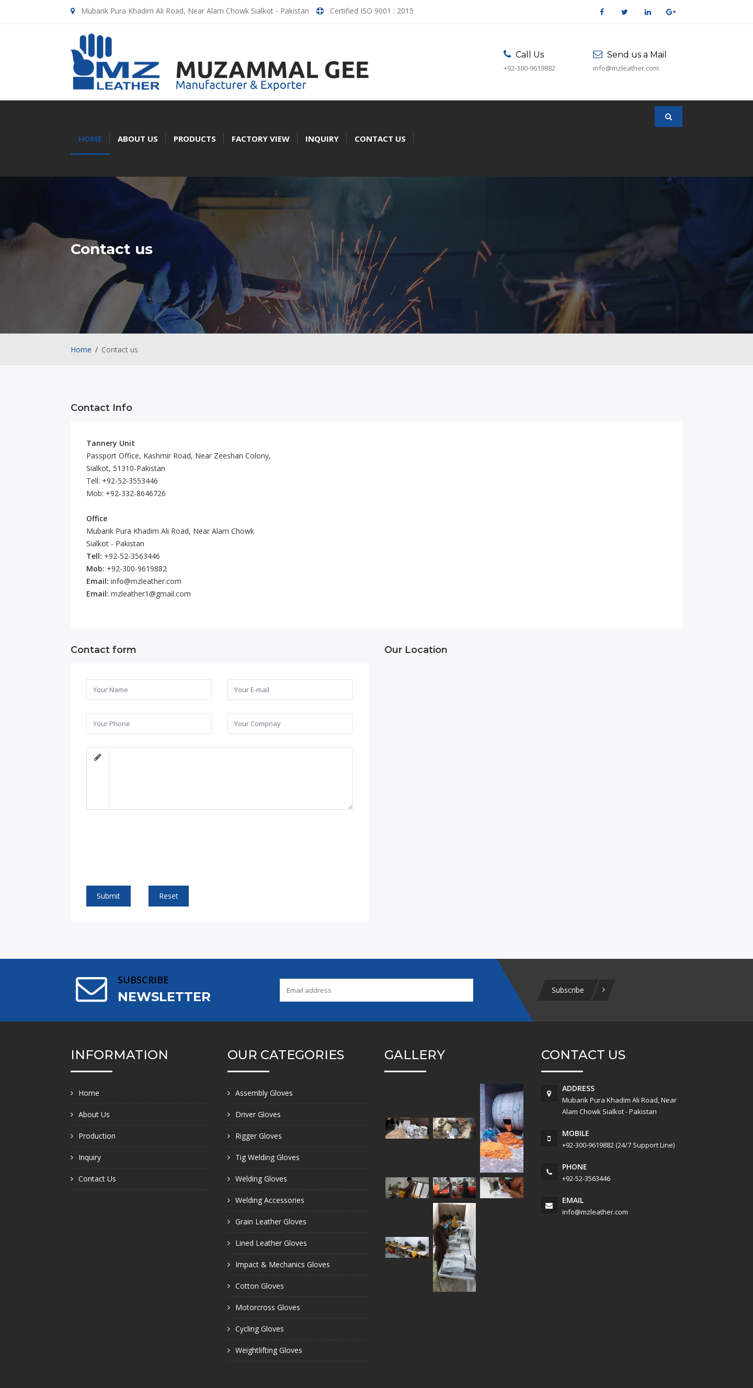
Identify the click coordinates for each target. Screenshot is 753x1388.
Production (97, 1092)
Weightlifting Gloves (268, 1306)
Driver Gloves (258, 1070)
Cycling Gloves (259, 1285)
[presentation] (165, 810)
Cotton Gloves (259, 1242)
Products (195, 116)
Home (90, 116)
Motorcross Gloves (267, 1263)
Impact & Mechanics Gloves (282, 1220)
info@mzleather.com (146, 538)
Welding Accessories (269, 1156)
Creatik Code (654, 1368)
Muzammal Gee (196, 1368)
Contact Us (380, 116)
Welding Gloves (261, 1135)
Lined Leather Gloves (271, 1199)
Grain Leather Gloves (270, 1178)
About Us (138, 116)
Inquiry (322, 116)
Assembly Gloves (264, 1049)
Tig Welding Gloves (267, 1113)
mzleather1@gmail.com (151, 550)
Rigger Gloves (258, 1092)
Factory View (261, 116)
